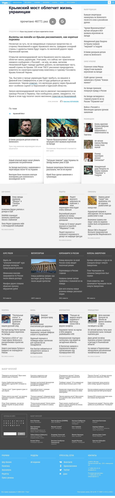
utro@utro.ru (92, 470)
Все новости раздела (8, 229)
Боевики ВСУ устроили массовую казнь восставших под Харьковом (100, 397)
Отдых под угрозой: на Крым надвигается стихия (36, 32)
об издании (35, 462)
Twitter (64, 470)
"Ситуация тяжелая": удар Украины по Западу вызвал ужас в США (62, 161)
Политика (37, 2)
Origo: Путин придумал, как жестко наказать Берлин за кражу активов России (13, 405)
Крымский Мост (19, 113)
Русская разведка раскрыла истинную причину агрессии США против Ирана (100, 390)
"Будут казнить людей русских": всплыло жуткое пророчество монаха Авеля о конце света (70, 405)
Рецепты (54, 2)
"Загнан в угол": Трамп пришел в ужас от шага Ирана (14, 390)
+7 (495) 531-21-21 (94, 468)
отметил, (33, 83)
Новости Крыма (17, 2)
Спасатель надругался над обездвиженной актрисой (38, 376)
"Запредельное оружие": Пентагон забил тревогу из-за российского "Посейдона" (100, 404)
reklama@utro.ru (93, 476)
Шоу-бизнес (28, 2)
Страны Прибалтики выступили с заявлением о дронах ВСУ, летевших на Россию (14, 384)
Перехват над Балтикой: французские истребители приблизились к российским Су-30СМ (42, 384)
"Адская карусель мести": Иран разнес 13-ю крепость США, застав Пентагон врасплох (71, 398)
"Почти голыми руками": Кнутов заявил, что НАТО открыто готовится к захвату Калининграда (42, 405)
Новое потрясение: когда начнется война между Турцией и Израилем (98, 383)
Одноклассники (68, 466)
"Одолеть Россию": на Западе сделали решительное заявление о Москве (100, 376)
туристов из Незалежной (64, 96)
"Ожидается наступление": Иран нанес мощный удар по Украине (14, 376)
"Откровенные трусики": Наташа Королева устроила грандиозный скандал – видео (69, 377)
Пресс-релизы (71, 2)
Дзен (63, 474)
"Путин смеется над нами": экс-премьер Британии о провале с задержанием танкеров (14, 398)
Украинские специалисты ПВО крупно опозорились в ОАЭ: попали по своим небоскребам (71, 391)
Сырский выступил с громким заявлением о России (39, 390)
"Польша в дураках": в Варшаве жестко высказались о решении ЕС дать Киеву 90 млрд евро (42, 398)
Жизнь (62, 2)
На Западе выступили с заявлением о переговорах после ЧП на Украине (24, 168)
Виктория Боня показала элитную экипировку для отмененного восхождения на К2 (23, 176)
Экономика (46, 2)
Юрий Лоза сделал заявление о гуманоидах (59, 175)
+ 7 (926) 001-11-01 (94, 475)
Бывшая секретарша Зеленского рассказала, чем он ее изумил (60, 168)
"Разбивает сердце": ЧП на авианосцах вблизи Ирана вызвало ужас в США (71, 383)
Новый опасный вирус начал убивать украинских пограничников (24, 161)
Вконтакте (65, 462)
